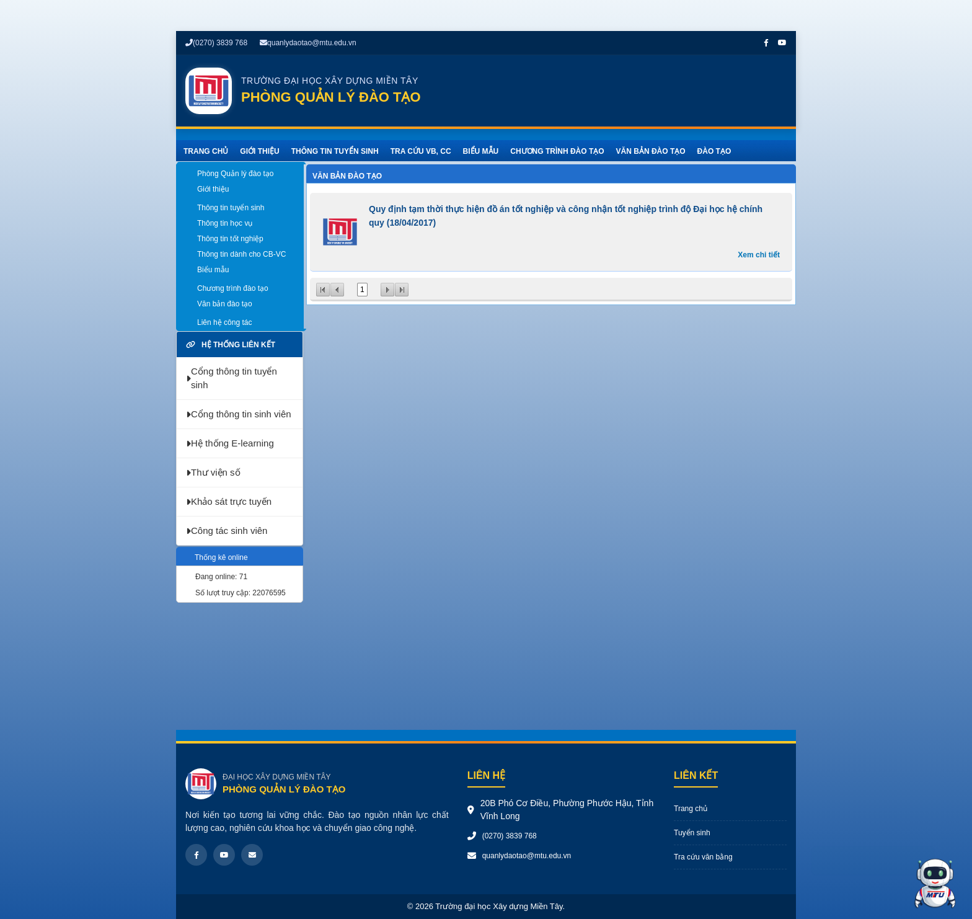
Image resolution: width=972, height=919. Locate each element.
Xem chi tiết (759, 255)
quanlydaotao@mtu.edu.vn (308, 42)
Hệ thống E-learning (230, 443)
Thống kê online (221, 557)
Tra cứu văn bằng (703, 857)
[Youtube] (224, 855)
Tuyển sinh (692, 832)
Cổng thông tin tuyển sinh (231, 378)
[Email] (252, 855)
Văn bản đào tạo (347, 176)
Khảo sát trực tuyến (229, 501)
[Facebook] (196, 855)
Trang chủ (690, 808)
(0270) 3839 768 (216, 42)
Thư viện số (213, 472)
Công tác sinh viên (226, 530)
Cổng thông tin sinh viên (238, 414)
